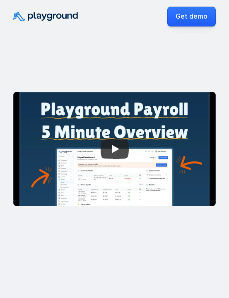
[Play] (115, 149)
